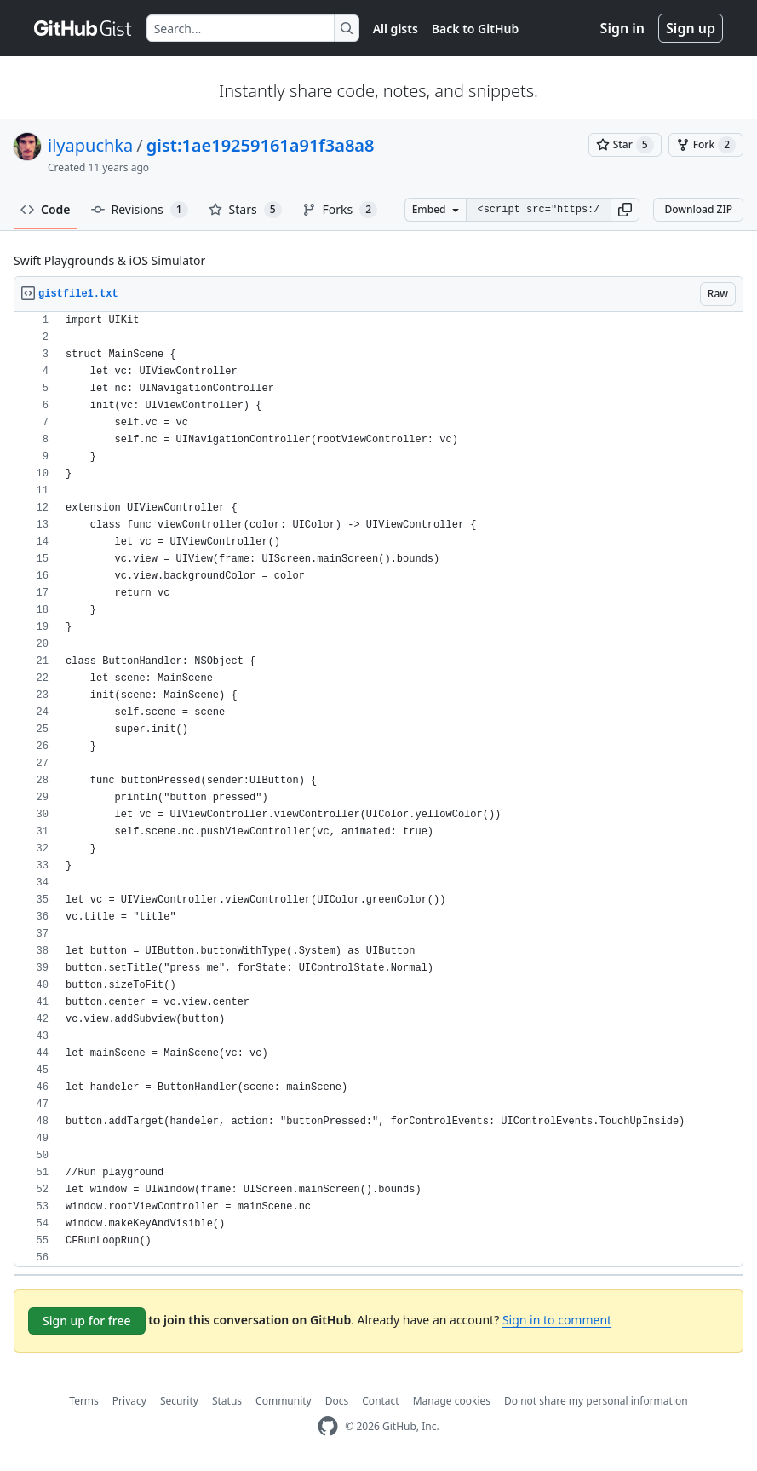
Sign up (690, 28)
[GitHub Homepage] (328, 1426)
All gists (395, 28)
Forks (340, 209)
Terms (84, 1400)
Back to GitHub (475, 28)
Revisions (139, 209)
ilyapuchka (90, 145)
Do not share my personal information (596, 1400)
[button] (625, 210)
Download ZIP (698, 209)
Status (227, 1400)
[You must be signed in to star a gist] (625, 145)
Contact (380, 1400)
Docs (337, 1400)
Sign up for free (87, 1320)
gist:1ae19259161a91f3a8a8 (260, 145)
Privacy (129, 1400)
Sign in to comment (556, 1320)
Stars (245, 209)
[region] (378, 789)
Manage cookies (451, 1400)
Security (179, 1400)
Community (283, 1400)
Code (45, 209)
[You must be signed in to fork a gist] (705, 145)
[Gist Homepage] (83, 28)
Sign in (622, 28)
